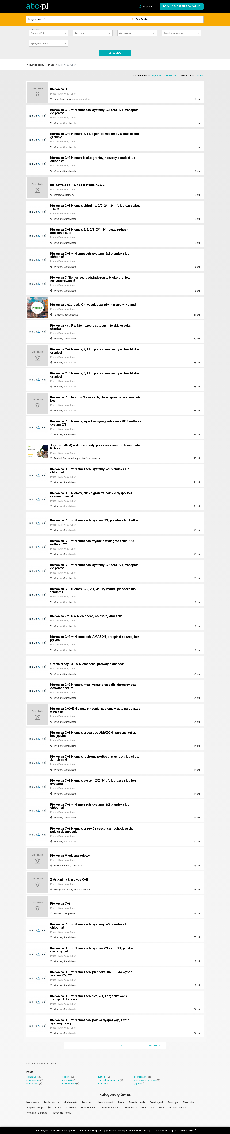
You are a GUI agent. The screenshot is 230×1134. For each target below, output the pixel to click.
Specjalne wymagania (173, 33)
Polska (29, 1072)
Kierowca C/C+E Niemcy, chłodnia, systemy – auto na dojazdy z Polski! (95, 710)
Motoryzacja (32, 1102)
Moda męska (70, 1102)
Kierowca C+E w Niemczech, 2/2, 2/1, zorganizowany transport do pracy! (88, 997)
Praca (51, 64)
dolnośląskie (32, 1077)
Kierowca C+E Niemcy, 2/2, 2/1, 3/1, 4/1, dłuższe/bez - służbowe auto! (89, 231)
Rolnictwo (71, 1107)
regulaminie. (188, 1130)
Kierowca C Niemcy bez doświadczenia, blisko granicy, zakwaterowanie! (90, 279)
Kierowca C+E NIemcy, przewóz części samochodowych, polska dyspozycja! (91, 829)
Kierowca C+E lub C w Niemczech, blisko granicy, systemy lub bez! (95, 398)
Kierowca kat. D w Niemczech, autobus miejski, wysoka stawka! (90, 327)
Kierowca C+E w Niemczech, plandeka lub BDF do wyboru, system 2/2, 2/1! (92, 973)
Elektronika (188, 1102)
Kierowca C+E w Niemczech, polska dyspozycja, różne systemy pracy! (89, 1021)
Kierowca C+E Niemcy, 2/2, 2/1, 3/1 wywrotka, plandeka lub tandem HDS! (93, 590)
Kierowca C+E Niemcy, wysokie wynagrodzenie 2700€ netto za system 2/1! (95, 422)
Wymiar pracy (125, 33)
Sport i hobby (157, 1107)
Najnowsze (144, 75)
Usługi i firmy (88, 1107)
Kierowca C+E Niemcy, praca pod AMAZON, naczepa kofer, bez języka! (93, 734)
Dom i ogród (156, 1102)
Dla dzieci (87, 1102)
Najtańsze (157, 75)
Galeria (199, 75)
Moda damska (51, 1102)
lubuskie (102, 1077)
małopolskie (32, 1083)
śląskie (137, 1083)
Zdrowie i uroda (137, 1102)
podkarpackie (141, 1077)
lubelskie (102, 1083)
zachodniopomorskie (108, 1080)
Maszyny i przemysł (110, 1107)
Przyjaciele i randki (61, 1112)
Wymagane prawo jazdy (41, 43)
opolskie (66, 1077)
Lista (191, 75)
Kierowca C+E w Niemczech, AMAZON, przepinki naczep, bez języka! (94, 638)
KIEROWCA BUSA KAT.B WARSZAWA (77, 185)
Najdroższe (170, 75)
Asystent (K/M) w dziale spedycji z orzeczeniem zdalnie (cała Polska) (95, 446)
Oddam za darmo (178, 1107)
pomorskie (67, 1080)
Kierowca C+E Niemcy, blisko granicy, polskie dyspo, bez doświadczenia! (91, 494)
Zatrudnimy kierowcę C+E (69, 879)
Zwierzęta (173, 1102)
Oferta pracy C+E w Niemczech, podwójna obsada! (87, 664)
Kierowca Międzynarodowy (70, 855)
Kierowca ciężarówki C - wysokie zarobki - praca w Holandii (93, 305)
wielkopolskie (69, 1083)
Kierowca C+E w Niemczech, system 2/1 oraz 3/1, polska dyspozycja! (91, 949)
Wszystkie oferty (35, 64)
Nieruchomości (105, 1102)
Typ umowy (80, 33)
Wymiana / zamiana (36, 1112)
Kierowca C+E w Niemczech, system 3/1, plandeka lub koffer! (94, 520)
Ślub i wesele (54, 1107)
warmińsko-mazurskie (145, 1080)
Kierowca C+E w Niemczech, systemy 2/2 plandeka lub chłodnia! (89, 255)
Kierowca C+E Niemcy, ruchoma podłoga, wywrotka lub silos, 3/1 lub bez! (94, 758)
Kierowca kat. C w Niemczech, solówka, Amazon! (86, 616)
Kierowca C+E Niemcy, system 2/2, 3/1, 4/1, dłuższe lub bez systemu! (93, 782)
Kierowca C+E (60, 89)
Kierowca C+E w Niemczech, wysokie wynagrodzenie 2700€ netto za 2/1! (93, 542)
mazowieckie (33, 1080)
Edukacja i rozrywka (135, 1107)
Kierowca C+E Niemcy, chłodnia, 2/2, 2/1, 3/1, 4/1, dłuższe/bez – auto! (95, 207)
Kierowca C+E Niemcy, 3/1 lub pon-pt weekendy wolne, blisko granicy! (94, 135)
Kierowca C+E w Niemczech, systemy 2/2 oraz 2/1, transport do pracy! (94, 111)
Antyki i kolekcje (34, 1107)
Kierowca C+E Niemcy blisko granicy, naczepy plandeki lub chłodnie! (92, 159)
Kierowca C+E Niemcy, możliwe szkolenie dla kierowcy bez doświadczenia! (93, 686)
